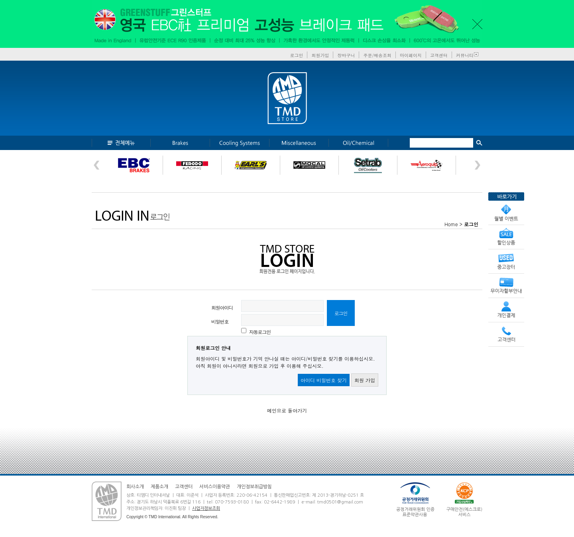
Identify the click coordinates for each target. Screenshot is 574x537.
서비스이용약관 (214, 486)
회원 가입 (364, 380)
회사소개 (135, 486)
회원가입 (320, 55)
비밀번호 (219, 321)
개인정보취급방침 (254, 486)
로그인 (296, 55)
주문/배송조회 (377, 55)
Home (451, 224)
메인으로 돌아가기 (287, 410)
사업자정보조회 (206, 508)
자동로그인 (260, 331)
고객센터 (439, 55)
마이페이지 (411, 55)
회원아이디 (222, 307)
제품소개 (159, 486)
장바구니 (346, 55)
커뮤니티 (465, 55)
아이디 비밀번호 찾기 (324, 380)
